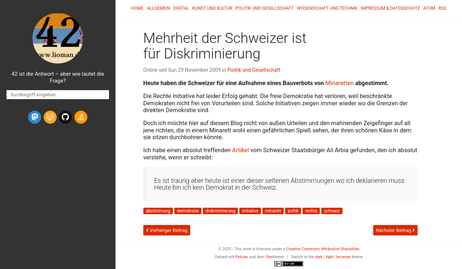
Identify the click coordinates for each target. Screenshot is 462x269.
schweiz (332, 210)
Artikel (240, 150)
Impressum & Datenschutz (390, 8)
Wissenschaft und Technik (327, 8)
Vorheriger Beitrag (167, 230)
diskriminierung (220, 210)
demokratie (188, 210)
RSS (442, 8)
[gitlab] (50, 117)
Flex (269, 257)
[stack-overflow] (80, 117)
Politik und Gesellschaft (264, 8)
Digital (181, 8)
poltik (293, 210)
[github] (65, 117)
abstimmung (158, 210)
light (330, 257)
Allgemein (158, 8)
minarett (273, 210)
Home (137, 8)
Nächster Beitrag (395, 230)
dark (319, 257)
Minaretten (339, 83)
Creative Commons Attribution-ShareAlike (322, 249)
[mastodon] (34, 117)
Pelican (241, 257)
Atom (429, 8)
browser (343, 257)
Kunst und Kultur (212, 8)
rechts (311, 210)
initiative (250, 210)
